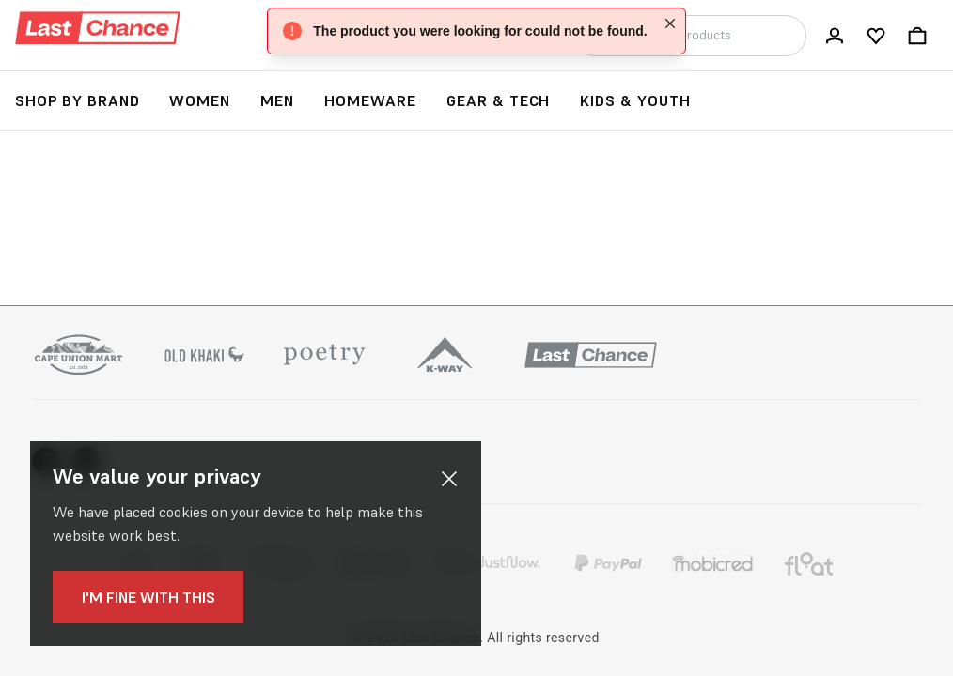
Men (277, 100)
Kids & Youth (635, 100)
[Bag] (917, 35)
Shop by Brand (77, 100)
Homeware (370, 100)
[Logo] (97, 28)
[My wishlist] (876, 35)
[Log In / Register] (834, 35)
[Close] (670, 23)
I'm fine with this (140, 597)
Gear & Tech (498, 100)
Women (199, 100)
